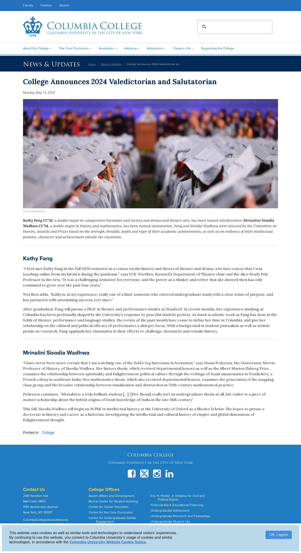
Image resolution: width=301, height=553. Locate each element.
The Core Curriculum (74, 48)
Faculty (28, 5)
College (48, 432)
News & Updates (51, 64)
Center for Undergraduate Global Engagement (112, 520)
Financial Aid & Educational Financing (176, 505)
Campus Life (182, 48)
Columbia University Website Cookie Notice (107, 542)
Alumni (64, 5)
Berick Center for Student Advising (113, 501)
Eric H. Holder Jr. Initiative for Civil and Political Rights (177, 497)
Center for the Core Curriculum (111, 512)
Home (92, 64)
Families (46, 5)
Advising (130, 48)
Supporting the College (217, 48)
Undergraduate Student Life (170, 522)
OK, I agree (278, 535)
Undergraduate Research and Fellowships (180, 516)
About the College (36, 48)
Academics (106, 48)
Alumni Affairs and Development (111, 496)
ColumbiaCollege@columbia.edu (45, 520)
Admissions (155, 48)
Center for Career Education (109, 507)
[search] (234, 27)
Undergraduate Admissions (169, 511)
